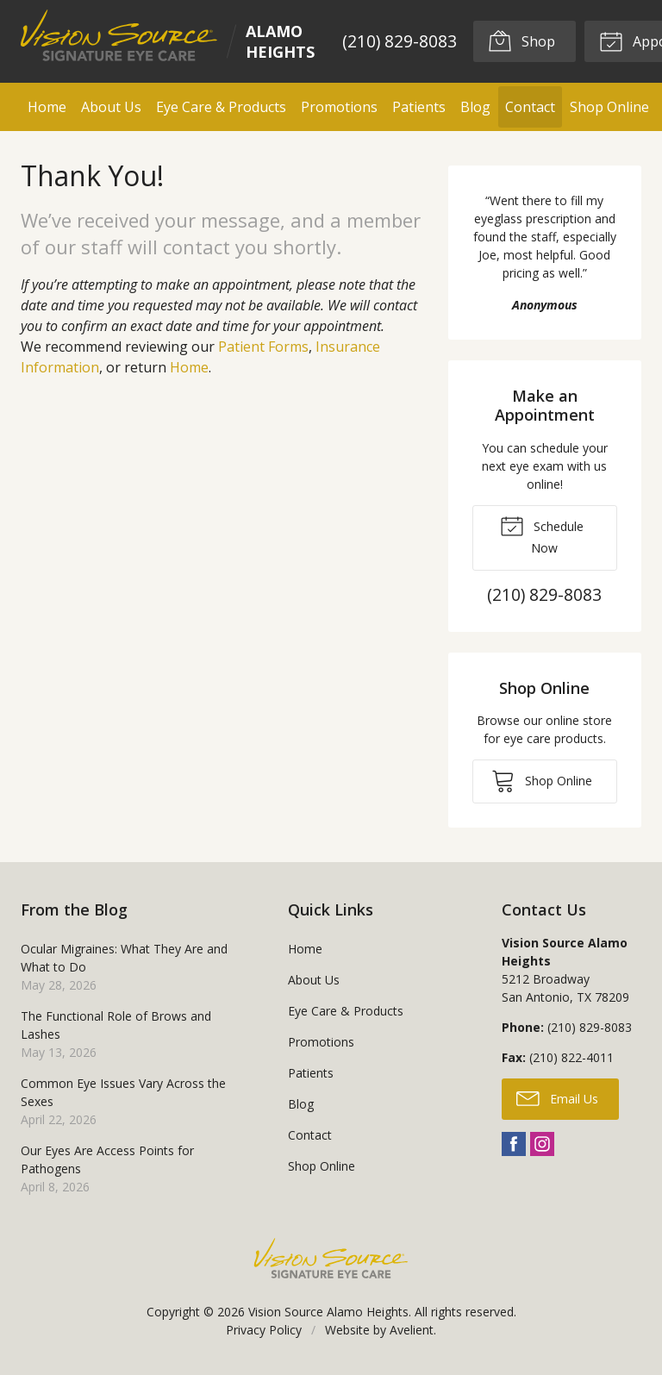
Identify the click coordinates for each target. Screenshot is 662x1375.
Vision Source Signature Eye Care (331, 1258)
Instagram (542, 1144)
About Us (111, 106)
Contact (530, 106)
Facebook (514, 1144)
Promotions (339, 106)
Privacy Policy (264, 1330)
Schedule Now (542, 534)
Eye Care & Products (221, 106)
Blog (475, 106)
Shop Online (609, 106)
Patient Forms (263, 346)
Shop (521, 40)
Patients (419, 106)
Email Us (557, 1097)
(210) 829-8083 (399, 41)
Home (47, 106)
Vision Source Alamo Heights (328, 1311)
